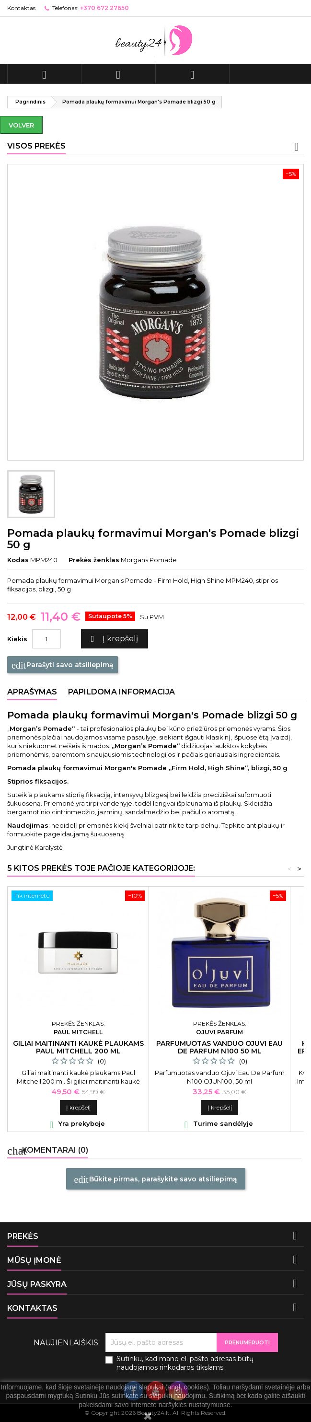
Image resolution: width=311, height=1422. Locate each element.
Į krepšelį (113, 639)
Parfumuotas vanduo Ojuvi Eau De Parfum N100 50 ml (219, 1047)
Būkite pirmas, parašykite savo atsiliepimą (155, 1179)
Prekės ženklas (94, 560)
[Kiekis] (46, 638)
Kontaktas (21, 8)
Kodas (18, 560)
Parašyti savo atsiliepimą (63, 665)
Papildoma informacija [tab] (121, 691)
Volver (21, 125)
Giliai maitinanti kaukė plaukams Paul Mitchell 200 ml (78, 1047)
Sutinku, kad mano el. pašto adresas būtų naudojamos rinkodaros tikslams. (184, 1363)
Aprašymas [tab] (32, 691)
